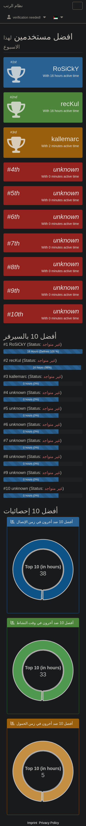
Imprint (32, 823)
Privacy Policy (49, 823)
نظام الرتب (13, 5)
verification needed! (27, 17)
